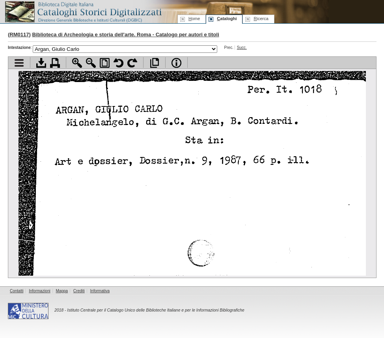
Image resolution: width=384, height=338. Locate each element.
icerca (261, 18)
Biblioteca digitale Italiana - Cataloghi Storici (83, 11)
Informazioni (39, 291)
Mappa (62, 291)
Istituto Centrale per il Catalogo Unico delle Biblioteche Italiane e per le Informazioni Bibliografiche (155, 310)
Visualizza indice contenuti (19, 63)
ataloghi (227, 18)
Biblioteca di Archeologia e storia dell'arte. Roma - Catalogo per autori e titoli (125, 34)
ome (194, 18)
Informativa (100, 291)
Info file (176, 63)
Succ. (242, 47)
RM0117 (19, 34)
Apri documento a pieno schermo (154, 63)
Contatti (16, 291)
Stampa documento (55, 63)
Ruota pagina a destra (132, 63)
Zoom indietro (91, 63)
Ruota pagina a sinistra (118, 63)
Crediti (79, 291)
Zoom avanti (77, 63)
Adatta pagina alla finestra (105, 63)
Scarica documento (41, 63)
